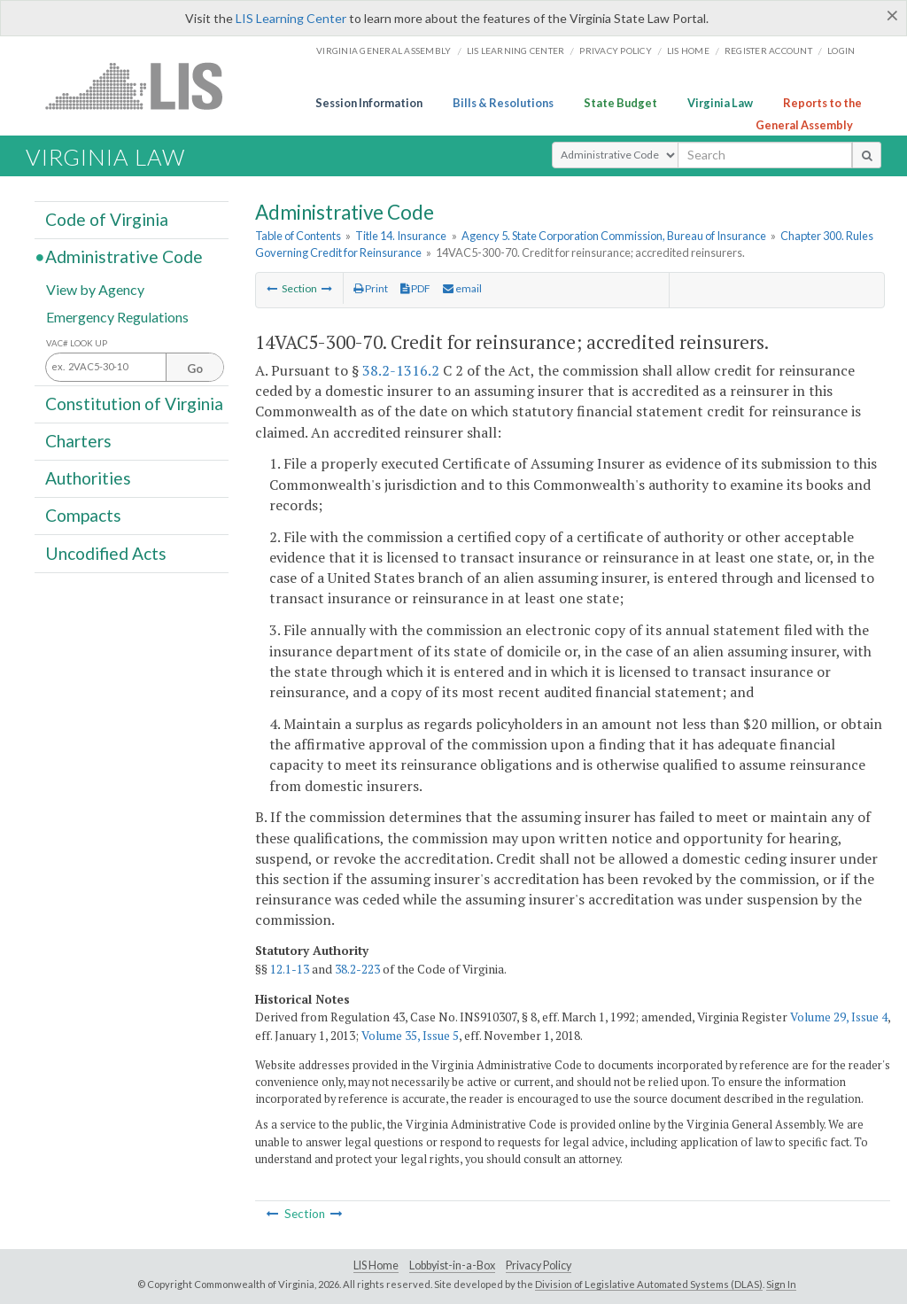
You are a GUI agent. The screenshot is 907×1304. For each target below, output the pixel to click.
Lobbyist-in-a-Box (452, 1265)
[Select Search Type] (615, 155)
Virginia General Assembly (383, 50)
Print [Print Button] (370, 288)
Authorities (88, 478)
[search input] (765, 155)
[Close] (892, 15)
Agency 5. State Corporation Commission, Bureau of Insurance (613, 236)
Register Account (768, 50)
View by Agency (95, 288)
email (462, 288)
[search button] (866, 155)
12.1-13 (289, 969)
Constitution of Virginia (134, 403)
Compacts (83, 515)
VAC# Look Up (76, 343)
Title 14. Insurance (400, 236)
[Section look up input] (134, 367)
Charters (78, 441)
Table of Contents (298, 236)
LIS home (688, 50)
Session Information (368, 103)
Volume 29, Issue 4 (839, 1017)
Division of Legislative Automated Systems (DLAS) (649, 1284)
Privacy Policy (615, 50)
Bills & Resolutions (503, 103)
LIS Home (376, 1265)
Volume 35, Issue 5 (410, 1036)
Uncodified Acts (106, 552)
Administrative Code (124, 256)
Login (841, 50)
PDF (415, 288)
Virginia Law (720, 103)
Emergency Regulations (117, 315)
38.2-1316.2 (400, 370)
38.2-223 (357, 969)
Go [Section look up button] (195, 368)
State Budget (620, 103)
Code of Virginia (106, 219)
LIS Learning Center (291, 18)
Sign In (781, 1284)
